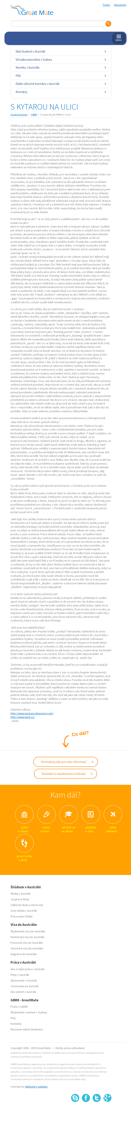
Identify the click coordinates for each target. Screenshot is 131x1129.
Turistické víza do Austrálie (27, 948)
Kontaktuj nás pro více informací (67, 762)
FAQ (61, 76)
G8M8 (34, 114)
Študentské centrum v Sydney (29, 1012)
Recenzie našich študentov (27, 1029)
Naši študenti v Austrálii (61, 51)
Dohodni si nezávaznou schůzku (67, 774)
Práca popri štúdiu (21, 916)
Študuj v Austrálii (20, 893)
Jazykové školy (20, 899)
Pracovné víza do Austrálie (27, 943)
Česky (106, 5)
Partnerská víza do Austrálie (27, 937)
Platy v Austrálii (20, 975)
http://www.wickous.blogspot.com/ (32, 713)
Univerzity (37, 905)
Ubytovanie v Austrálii (24, 980)
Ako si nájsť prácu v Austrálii (27, 969)
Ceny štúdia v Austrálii (24, 910)
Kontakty (61, 92)
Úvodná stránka (19, 114)
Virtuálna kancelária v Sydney (61, 59)
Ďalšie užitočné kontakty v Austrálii (61, 84)
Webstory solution (36, 1086)
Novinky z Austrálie (61, 67)
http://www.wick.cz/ (23, 717)
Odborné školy (19, 905)
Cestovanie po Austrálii (25, 986)
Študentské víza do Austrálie (28, 931)
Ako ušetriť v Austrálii (23, 992)
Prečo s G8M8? (19, 1006)
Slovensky (120, 5)
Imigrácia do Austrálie (24, 954)
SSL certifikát (97, 1111)
